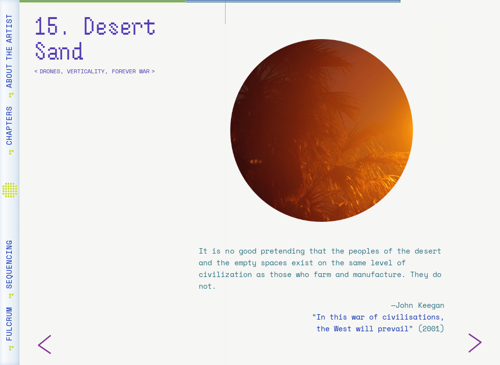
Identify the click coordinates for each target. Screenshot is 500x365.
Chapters (9, 125)
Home (12, 196)
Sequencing (9, 264)
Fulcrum (9, 324)
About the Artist (9, 51)
